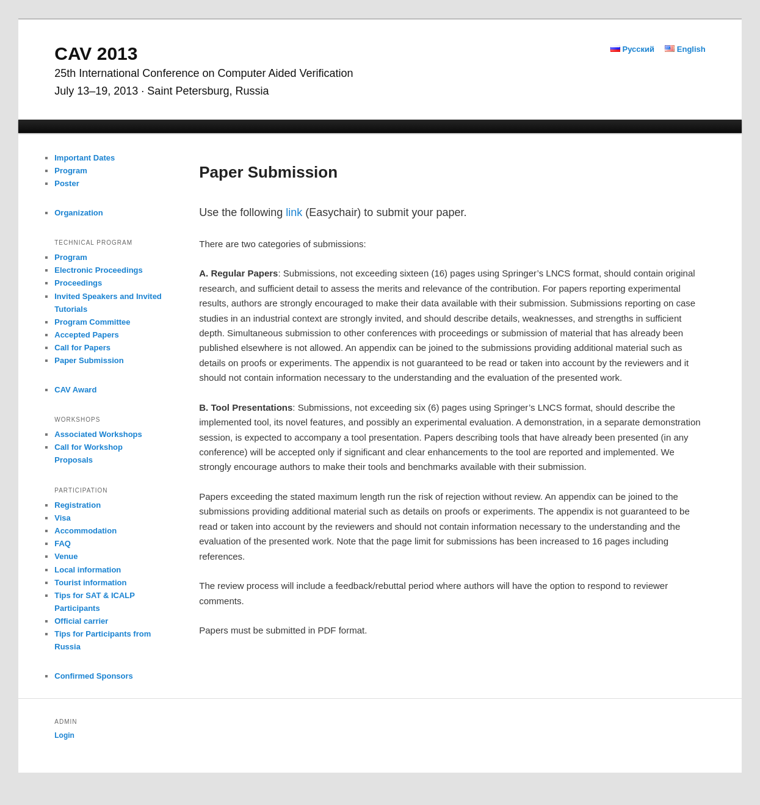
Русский (632, 49)
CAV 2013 (95, 53)
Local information (87, 569)
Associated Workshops (98, 434)
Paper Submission (88, 360)
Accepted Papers (86, 334)
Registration (77, 505)
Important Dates (84, 157)
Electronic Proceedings (98, 270)
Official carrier (81, 621)
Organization (78, 212)
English (685, 49)
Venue (66, 556)
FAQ (62, 543)
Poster (66, 183)
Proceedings (78, 282)
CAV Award (75, 389)
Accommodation (85, 530)
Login (64, 735)
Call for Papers (82, 347)
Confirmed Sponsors (93, 675)
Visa (62, 517)
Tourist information (90, 582)
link (294, 212)
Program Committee (92, 322)
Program (70, 170)
